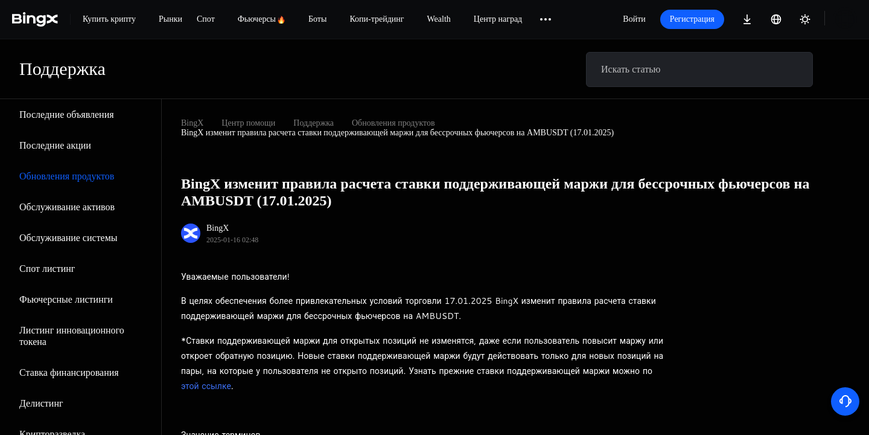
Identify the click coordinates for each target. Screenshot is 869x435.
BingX (192, 122)
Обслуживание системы (68, 238)
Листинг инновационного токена (71, 336)
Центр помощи (248, 122)
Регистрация (692, 19)
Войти (634, 19)
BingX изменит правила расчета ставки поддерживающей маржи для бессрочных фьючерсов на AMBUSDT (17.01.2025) (397, 132)
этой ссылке (206, 386)
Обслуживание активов (67, 207)
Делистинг (41, 403)
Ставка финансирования (69, 372)
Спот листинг (47, 268)
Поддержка (313, 122)
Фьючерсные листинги (66, 299)
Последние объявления (66, 114)
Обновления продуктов (66, 176)
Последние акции (55, 145)
